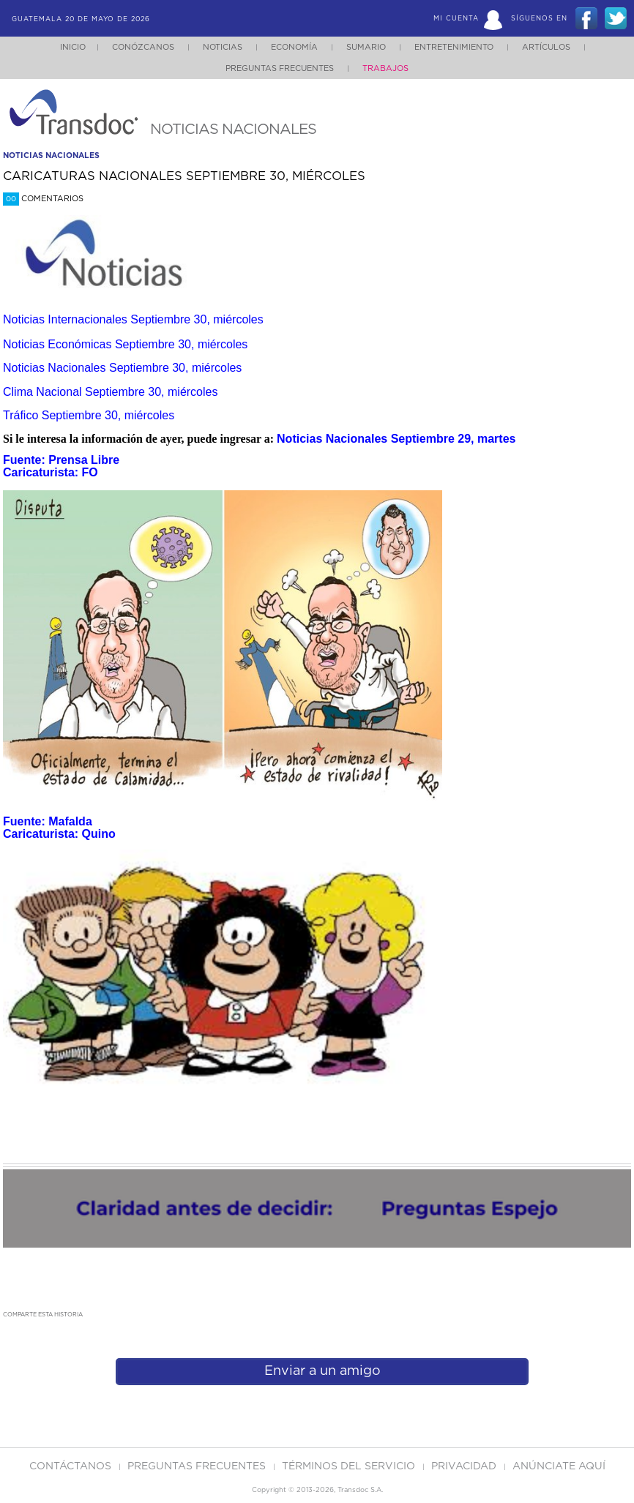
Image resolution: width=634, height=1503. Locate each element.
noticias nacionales (51, 155)
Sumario (366, 47)
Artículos (546, 47)
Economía (294, 47)
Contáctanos (71, 1466)
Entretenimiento (453, 47)
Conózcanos (143, 47)
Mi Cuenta (456, 18)
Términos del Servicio (350, 1466)
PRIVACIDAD (465, 1466)
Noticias (222, 47)
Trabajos (385, 68)
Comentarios (43, 199)
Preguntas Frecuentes (279, 68)
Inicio (73, 47)
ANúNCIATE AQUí (558, 1466)
